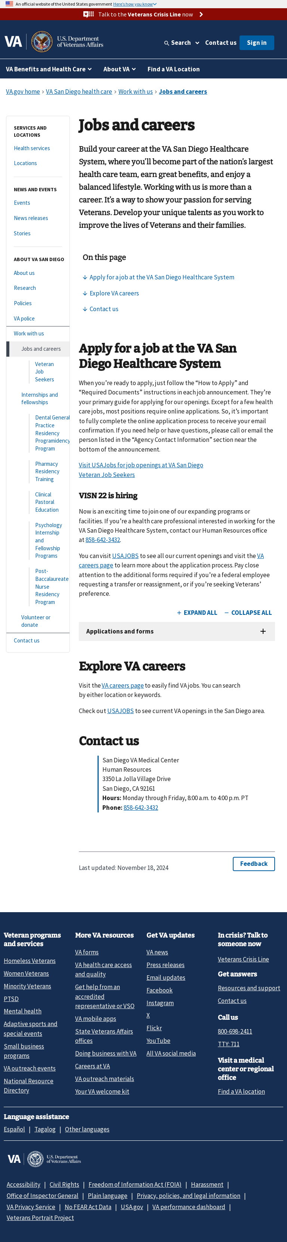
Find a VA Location (174, 69)
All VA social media (171, 1053)
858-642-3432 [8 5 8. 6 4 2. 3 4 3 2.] (103, 540)
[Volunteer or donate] (38, 621)
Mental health (22, 1011)
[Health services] (38, 148)
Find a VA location (241, 1091)
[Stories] (38, 233)
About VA (117, 69)
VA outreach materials (104, 1079)
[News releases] (38, 218)
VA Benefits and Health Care (46, 69)
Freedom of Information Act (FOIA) (135, 1184)
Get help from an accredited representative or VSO (105, 996)
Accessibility (23, 1184)
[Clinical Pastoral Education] (38, 502)
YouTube (158, 1041)
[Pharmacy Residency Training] (38, 471)
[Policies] (38, 303)
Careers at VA (92, 1066)
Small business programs (24, 1051)
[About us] (38, 273)
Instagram (160, 1003)
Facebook (159, 990)
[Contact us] (38, 640)
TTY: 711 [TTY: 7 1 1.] (229, 1044)
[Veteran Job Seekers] (38, 372)
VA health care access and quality (103, 969)
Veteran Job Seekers (107, 475)
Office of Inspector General (42, 1196)
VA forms (87, 952)
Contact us (221, 42)
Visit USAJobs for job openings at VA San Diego (141, 465)
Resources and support (249, 988)
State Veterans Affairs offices (104, 1036)
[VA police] (38, 318)
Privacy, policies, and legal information (188, 1196)
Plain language (107, 1196)
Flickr (154, 1028)
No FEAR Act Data (88, 1207)
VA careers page (123, 685)
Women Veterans (26, 973)
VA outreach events (30, 1068)
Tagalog (45, 1129)
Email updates (165, 977)
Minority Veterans (27, 986)
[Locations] (38, 163)
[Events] (38, 203)
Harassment (207, 1184)
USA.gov (132, 1207)
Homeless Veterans (30, 961)
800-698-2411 (235, 1031)
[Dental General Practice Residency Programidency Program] (38, 433)
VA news (157, 952)
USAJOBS (125, 556)
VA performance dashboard (188, 1207)
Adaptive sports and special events (31, 1028)
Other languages (87, 1129)
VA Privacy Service (31, 1207)
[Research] (38, 288)
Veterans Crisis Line (243, 959)
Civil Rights (64, 1184)
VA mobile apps (95, 1019)
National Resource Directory (28, 1085)
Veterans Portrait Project (40, 1218)
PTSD (11, 999)
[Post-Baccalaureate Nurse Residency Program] (38, 587)
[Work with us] (38, 333)
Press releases (165, 965)
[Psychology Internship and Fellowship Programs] (38, 541)
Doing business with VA (105, 1053)
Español (14, 1129)
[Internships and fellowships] (38, 398)
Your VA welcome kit (102, 1091)
